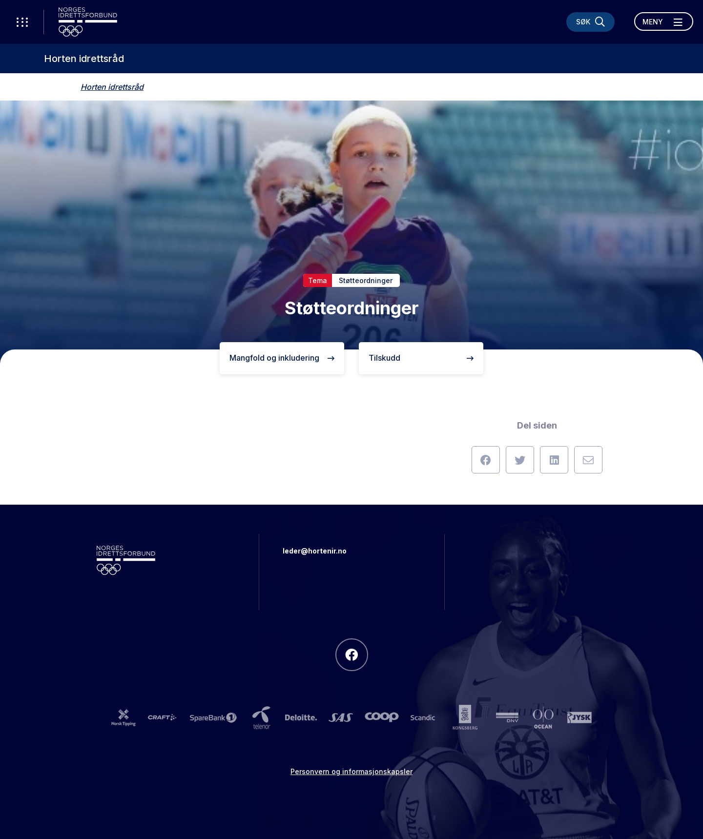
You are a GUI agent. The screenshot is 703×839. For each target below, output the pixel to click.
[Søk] (590, 22)
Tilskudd (421, 358)
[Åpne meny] (663, 21)
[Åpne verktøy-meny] (22, 22)
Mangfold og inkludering (281, 358)
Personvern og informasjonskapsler (351, 771)
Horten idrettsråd (84, 58)
